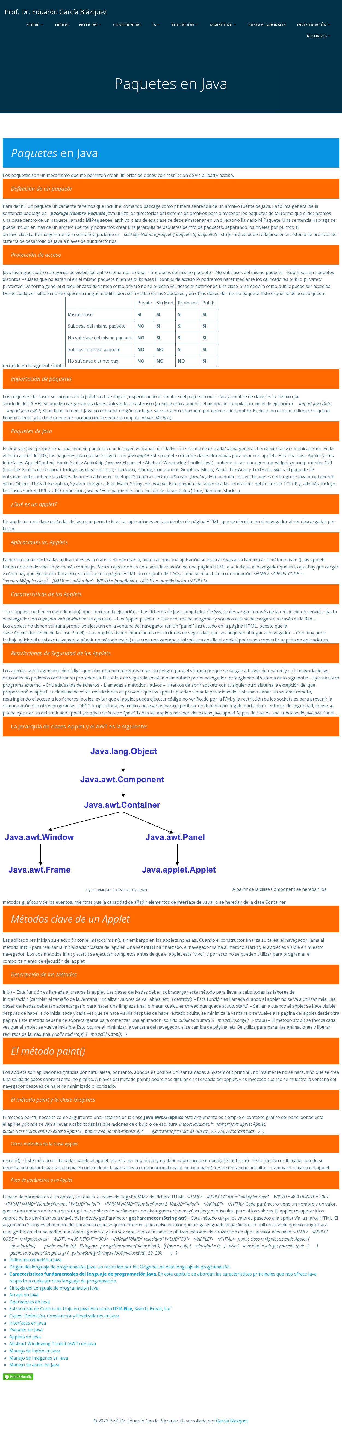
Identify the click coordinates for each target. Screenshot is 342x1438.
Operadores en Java (29, 1303)
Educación (186, 24)
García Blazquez (232, 1422)
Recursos (320, 36)
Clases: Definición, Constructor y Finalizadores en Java (64, 1317)
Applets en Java (25, 1338)
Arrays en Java (24, 1296)
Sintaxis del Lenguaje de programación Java (53, 1289)
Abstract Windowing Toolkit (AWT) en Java (52, 1345)
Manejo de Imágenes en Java (38, 1359)
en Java (26, 1331)
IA (157, 24)
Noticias (91, 24)
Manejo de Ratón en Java (34, 1352)
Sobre (36, 24)
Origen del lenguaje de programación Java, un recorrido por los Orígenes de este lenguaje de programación (119, 1268)
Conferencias (128, 24)
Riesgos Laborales (268, 24)
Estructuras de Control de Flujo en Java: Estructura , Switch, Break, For (90, 1310)
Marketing (224, 24)
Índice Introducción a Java (35, 1261)
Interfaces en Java (27, 1324)
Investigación (315, 24)
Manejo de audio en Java (34, 1366)
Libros (62, 24)
